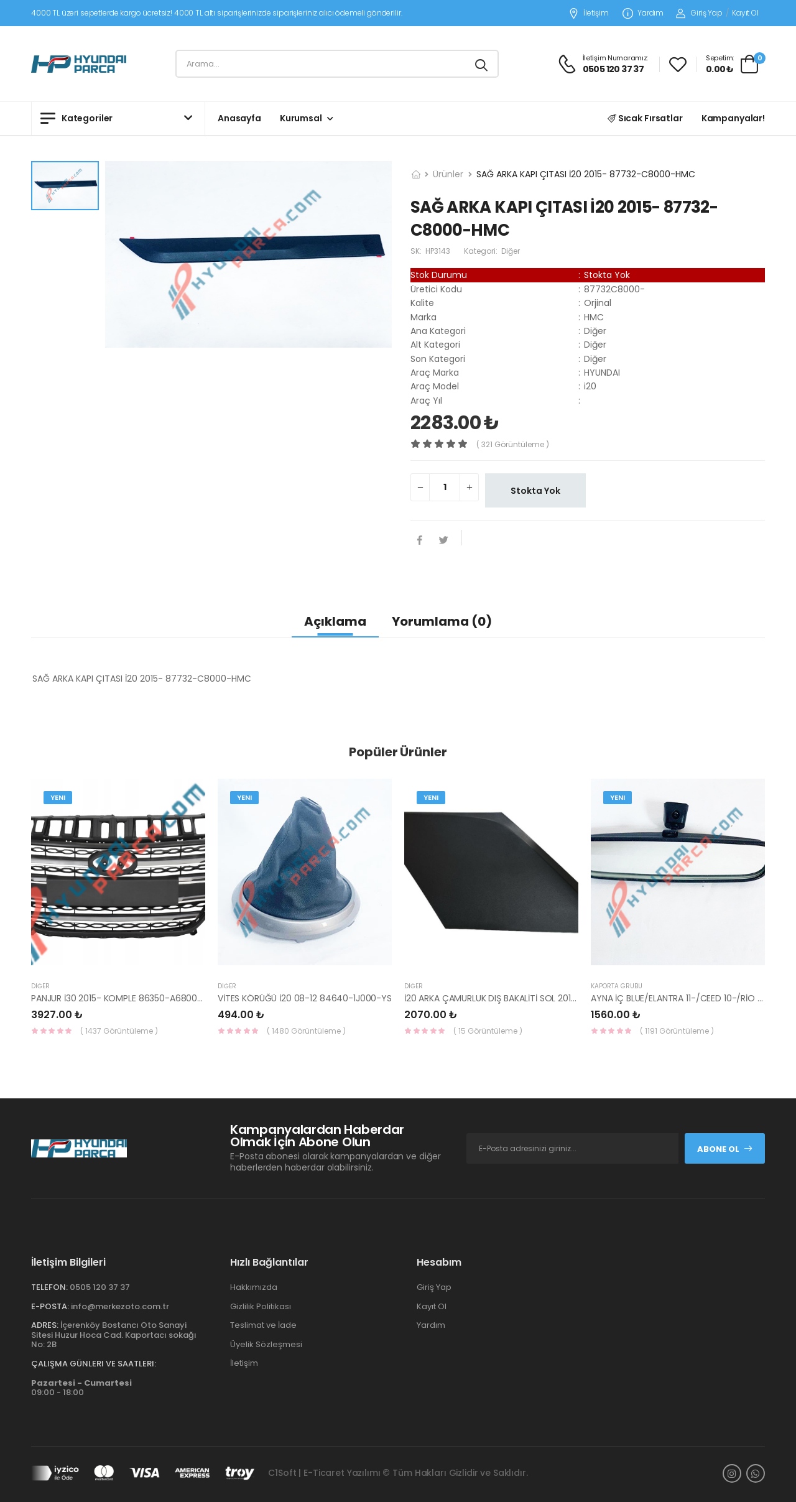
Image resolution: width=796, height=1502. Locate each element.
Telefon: (49, 1287)
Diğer (40, 986)
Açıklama (335, 621)
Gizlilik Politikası (260, 1306)
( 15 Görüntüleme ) (487, 1031)
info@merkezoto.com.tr (120, 1306)
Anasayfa (239, 118)
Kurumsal (301, 118)
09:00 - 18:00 (81, 1388)
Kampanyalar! (733, 118)
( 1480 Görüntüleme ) (306, 1031)
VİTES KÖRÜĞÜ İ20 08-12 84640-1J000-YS (305, 998)
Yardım (643, 13)
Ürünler (448, 174)
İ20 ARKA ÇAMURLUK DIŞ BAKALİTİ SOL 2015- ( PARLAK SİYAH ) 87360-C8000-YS (566, 998)
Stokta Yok (535, 490)
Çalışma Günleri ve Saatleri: (93, 1364)
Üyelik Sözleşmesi (266, 1344)
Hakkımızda (253, 1287)
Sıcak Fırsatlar (645, 118)
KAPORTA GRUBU (616, 986)
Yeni (57, 797)
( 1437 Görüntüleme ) (119, 1031)
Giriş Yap (699, 12)
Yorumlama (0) (442, 621)
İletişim (588, 13)
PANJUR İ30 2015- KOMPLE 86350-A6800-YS (122, 998)
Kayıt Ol (745, 12)
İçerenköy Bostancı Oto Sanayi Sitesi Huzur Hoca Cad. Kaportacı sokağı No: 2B (114, 1334)
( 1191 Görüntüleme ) (677, 1031)
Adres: (44, 1325)
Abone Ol (725, 1149)
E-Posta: (50, 1306)
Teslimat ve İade (263, 1325)
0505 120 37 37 (100, 1287)
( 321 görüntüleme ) (512, 444)
